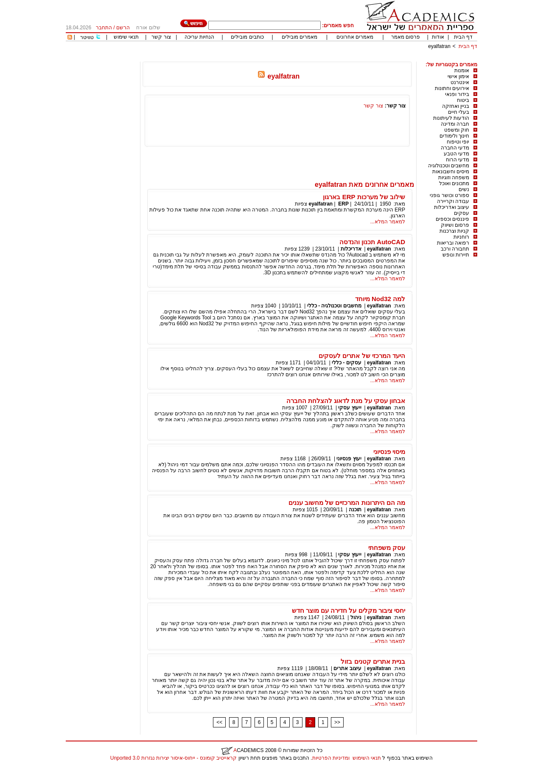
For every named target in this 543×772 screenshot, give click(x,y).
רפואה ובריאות (453, 243)
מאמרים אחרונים (354, 37)
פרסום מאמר (405, 37)
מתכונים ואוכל (454, 183)
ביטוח (463, 100)
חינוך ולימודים (454, 136)
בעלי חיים (458, 112)
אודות (438, 37)
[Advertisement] (322, 58)
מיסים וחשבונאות (450, 172)
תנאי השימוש (367, 758)
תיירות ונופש (455, 255)
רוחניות (461, 237)
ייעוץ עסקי (349, 408)
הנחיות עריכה (199, 37)
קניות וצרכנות (454, 231)
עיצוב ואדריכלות (451, 207)
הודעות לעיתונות (451, 118)
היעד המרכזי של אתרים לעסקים (362, 355)
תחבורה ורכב (455, 249)
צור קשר (161, 37)
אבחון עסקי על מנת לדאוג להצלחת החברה (345, 400)
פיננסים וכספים (452, 219)
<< (219, 722)
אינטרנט (460, 82)
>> (337, 722)
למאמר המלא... (387, 222)
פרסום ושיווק (455, 225)
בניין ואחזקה (455, 106)
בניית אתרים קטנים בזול (373, 661)
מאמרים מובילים (299, 37)
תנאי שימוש (126, 37)
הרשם (123, 28)
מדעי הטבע (456, 154)
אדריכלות (351, 249)
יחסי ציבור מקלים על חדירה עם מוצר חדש (348, 610)
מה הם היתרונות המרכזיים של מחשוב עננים (346, 502)
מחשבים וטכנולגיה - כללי (334, 306)
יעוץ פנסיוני (348, 459)
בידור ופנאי (457, 94)
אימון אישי (458, 76)
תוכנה (355, 510)
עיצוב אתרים (347, 668)
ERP (343, 204)
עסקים (461, 213)
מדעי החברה (455, 148)
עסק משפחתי (386, 547)
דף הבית (463, 37)
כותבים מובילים (247, 37)
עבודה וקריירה (453, 201)
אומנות (461, 70)
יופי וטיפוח (458, 142)
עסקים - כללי (346, 363)
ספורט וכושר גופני (449, 195)
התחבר (104, 28)
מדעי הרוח (457, 160)
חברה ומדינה (455, 124)
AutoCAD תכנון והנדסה (372, 241)
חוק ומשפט (456, 130)
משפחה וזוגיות (453, 177)
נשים (464, 189)
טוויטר (87, 37)
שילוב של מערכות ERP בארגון (364, 196)
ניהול (355, 617)
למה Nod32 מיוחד (380, 298)
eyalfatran (439, 46)
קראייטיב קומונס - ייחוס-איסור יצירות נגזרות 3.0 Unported (173, 758)
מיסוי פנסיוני (389, 451)
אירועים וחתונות (452, 88)
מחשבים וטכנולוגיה (448, 166)
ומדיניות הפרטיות (331, 758)
